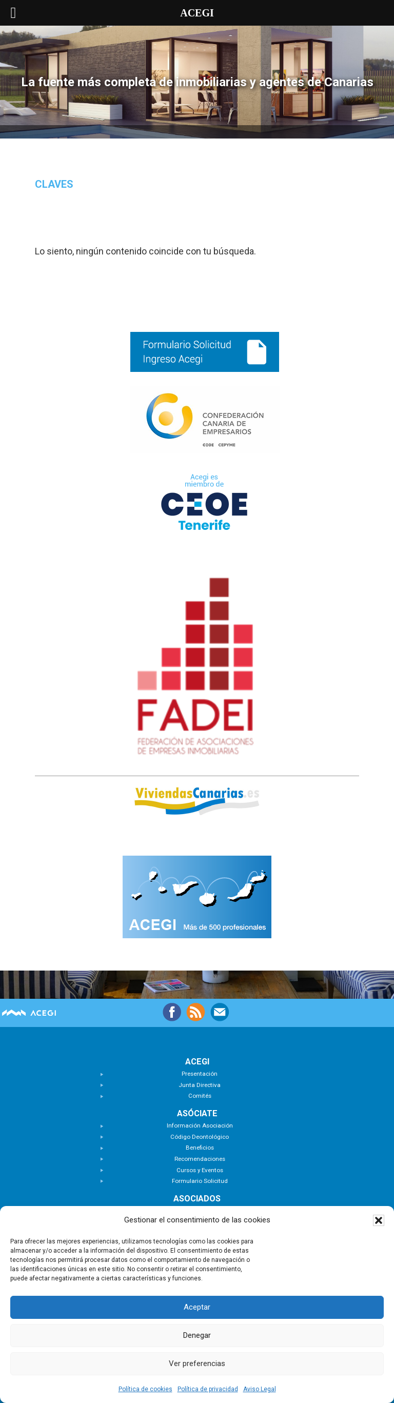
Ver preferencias (197, 1363)
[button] (378, 1220)
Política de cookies (145, 1389)
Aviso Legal (259, 1389)
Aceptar (197, 1307)
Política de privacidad (208, 1389)
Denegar (197, 1335)
